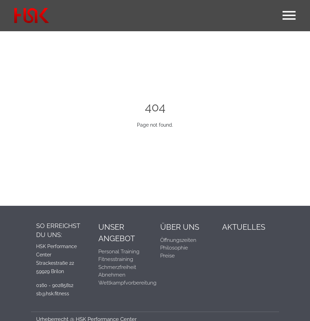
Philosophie (174, 248)
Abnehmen (111, 275)
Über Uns (179, 226)
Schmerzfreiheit (117, 267)
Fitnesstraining (115, 259)
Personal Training (118, 251)
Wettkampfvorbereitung (124, 283)
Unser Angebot (116, 232)
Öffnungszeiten (178, 240)
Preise (167, 256)
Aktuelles (243, 226)
